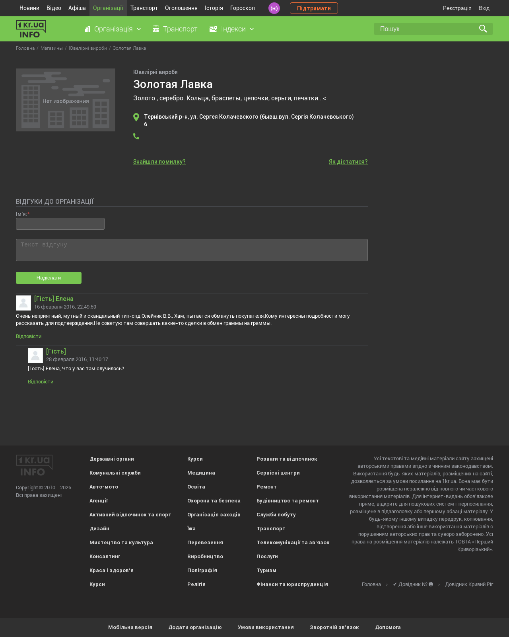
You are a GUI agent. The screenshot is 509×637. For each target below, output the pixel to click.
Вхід (484, 8)
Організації (108, 8)
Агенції (98, 501)
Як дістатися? (348, 161)
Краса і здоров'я (111, 570)
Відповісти (28, 336)
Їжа (191, 528)
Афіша (77, 8)
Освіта (196, 487)
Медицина (201, 473)
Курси (97, 584)
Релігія (196, 584)
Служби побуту (276, 515)
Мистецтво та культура (121, 542)
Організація (113, 29)
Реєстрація (457, 8)
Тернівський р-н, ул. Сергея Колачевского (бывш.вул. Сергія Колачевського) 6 (249, 120)
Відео (54, 8)
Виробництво (205, 556)
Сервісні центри (278, 473)
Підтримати (314, 8)
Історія (214, 8)
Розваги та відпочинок (286, 459)
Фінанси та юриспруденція (292, 584)
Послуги (267, 556)
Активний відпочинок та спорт (130, 515)
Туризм (266, 570)
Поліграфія (202, 570)
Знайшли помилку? (159, 161)
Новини (29, 8)
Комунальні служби (115, 473)
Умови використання (266, 627)
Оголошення (181, 8)
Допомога (388, 627)
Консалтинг (104, 556)
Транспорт (144, 8)
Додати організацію (195, 627)
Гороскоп (242, 8)
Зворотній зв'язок (334, 627)
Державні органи (111, 459)
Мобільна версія (130, 627)
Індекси (233, 29)
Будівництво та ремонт (287, 501)
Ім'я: (21, 214)
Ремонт (266, 487)
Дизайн (99, 528)
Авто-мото (103, 487)
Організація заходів (214, 515)
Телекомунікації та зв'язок (293, 542)
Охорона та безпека (214, 501)
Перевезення (205, 542)
